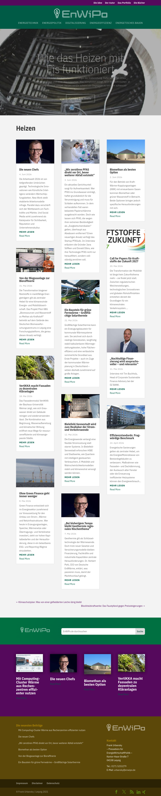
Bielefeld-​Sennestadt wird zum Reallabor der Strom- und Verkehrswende (80, 427)
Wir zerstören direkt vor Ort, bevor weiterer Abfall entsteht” (79, 172)
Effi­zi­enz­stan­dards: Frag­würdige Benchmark (125, 436)
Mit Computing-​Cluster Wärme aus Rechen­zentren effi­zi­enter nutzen (28, 685)
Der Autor (110, 3)
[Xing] (144, 792)
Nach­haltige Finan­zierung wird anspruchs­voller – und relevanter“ (124, 361)
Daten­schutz (53, 783)
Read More (24, 235)
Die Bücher (139, 3)
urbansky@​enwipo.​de (124, 770)
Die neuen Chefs (29, 169)
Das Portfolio (124, 3)
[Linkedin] (138, 792)
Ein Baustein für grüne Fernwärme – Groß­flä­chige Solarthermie (77, 312)
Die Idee (98, 3)
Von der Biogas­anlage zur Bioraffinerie (34, 279)
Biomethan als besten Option (123, 171)
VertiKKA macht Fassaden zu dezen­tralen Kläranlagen (34, 388)
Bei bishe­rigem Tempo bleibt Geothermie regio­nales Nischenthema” (79, 526)
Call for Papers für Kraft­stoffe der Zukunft (124, 260)
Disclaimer (37, 783)
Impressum (22, 783)
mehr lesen (26, 232)
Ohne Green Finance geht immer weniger (34, 495)
